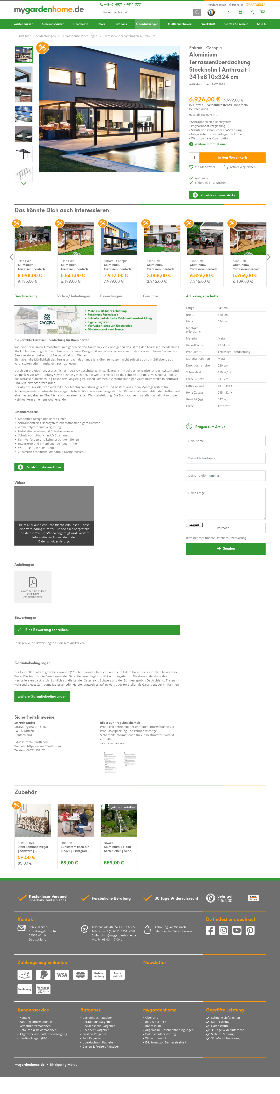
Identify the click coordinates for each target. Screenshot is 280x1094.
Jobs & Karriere (155, 1022)
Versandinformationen (35, 1026)
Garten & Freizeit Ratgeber (100, 1046)
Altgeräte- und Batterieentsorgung (43, 1034)
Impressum (153, 1026)
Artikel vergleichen (243, 167)
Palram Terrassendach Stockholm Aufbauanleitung (33, 593)
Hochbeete (80, 23)
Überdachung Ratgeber (98, 1042)
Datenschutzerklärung (231, 538)
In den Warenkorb (232, 157)
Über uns (151, 1018)
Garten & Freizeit (236, 23)
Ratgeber (256, 4)
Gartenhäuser (23, 23)
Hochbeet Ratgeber (95, 1030)
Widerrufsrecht (155, 1038)
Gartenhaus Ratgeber (97, 1018)
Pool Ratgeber (92, 1038)
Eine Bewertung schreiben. (47, 629)
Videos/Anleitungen (73, 295)
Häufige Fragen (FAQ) (34, 1038)
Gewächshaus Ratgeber (98, 1026)
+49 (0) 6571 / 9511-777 (120, 4)
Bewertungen (111, 295)
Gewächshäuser (53, 23)
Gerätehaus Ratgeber (97, 1022)
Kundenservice (216, 4)
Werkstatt (208, 23)
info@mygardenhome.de (119, 935)
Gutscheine (236, 4)
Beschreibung (25, 295)
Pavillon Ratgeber (94, 1034)
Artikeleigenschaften (203, 295)
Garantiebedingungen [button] (42, 696)
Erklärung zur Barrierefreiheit (165, 1042)
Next (23, 183)
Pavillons (121, 23)
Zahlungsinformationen (36, 1022)
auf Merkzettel (205, 167)
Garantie (150, 295)
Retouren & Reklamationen (38, 1030)
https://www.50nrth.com (44, 746)
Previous (11, 256)
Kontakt (25, 1018)
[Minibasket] (263, 12)
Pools (101, 23)
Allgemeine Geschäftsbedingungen (169, 1030)
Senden (229, 548)
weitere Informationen (208, 144)
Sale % (261, 23)
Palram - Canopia (205, 47)
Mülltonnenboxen (180, 23)
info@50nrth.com (37, 742)
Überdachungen (147, 23)
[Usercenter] (252, 13)
